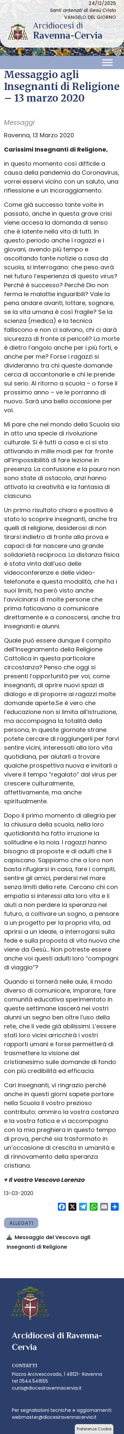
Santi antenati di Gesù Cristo (83, 10)
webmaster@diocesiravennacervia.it (54, 1417)
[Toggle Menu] (107, 63)
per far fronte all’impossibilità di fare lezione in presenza (58, 460)
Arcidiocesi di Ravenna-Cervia (68, 35)
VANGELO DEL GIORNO (90, 17)
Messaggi (19, 122)
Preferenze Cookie (94, 1429)
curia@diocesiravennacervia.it (47, 1388)
